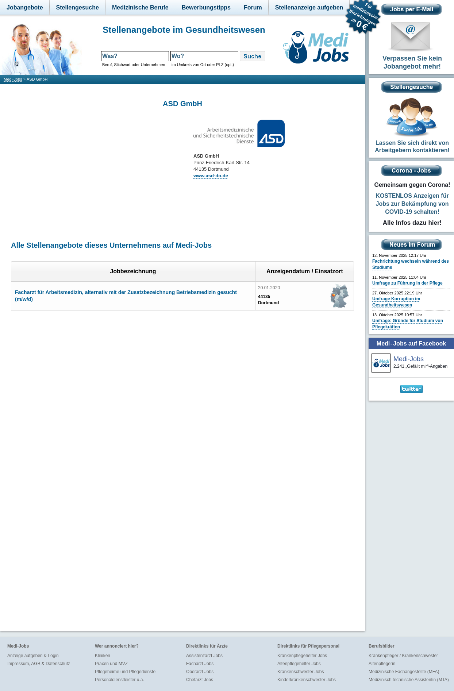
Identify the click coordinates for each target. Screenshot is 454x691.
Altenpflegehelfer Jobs (299, 663)
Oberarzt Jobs (199, 671)
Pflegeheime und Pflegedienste (125, 671)
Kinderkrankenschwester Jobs (306, 679)
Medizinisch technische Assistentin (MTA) (409, 679)
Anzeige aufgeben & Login (33, 655)
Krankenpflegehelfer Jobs (302, 655)
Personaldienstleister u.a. (119, 679)
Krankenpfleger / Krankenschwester (403, 655)
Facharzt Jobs (199, 663)
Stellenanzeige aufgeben (309, 7)
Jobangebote (25, 7)
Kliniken (102, 655)
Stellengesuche (77, 7)
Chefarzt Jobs (199, 679)
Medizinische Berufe (140, 7)
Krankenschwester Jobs (300, 671)
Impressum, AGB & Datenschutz (38, 663)
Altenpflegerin (382, 663)
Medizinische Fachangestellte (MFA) (404, 671)
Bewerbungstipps (206, 7)
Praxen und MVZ (111, 663)
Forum (253, 7)
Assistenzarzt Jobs (204, 655)
